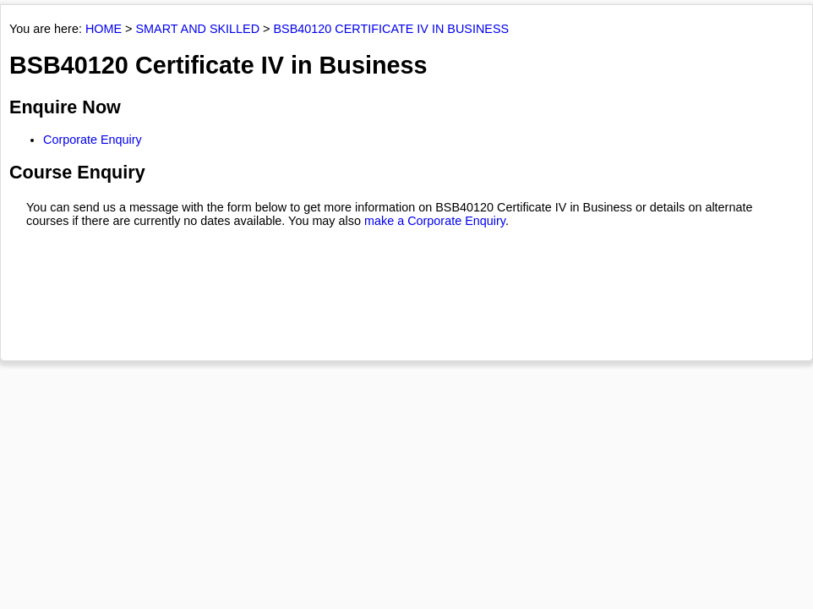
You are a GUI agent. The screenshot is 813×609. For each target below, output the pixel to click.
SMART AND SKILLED (197, 29)
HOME (103, 29)
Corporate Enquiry (92, 139)
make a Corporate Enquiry (434, 221)
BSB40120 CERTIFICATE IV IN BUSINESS (392, 29)
